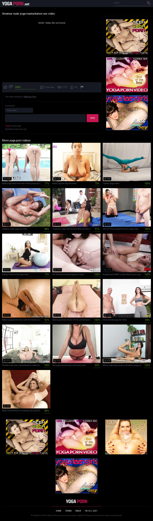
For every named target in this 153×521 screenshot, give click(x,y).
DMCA (78, 511)
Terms (68, 511)
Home (58, 511)
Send (92, 118)
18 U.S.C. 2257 (91, 511)
